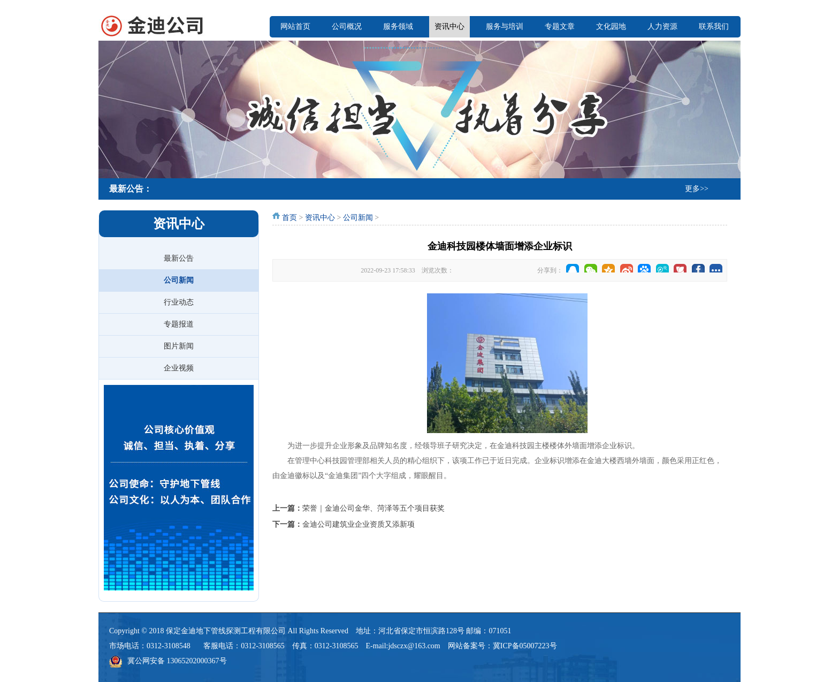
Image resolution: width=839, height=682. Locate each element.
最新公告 (179, 258)
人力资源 (662, 26)
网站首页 (295, 26)
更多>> (696, 189)
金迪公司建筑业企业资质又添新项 (358, 524)
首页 (289, 218)
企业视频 (179, 368)
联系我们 (714, 26)
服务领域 (398, 26)
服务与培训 (504, 26)
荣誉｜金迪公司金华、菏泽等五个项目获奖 (373, 508)
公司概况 (347, 26)
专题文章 (560, 26)
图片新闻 (179, 346)
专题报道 (179, 324)
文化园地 (611, 26)
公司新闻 (179, 280)
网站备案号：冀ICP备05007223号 (502, 646)
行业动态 (179, 302)
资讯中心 (449, 26)
